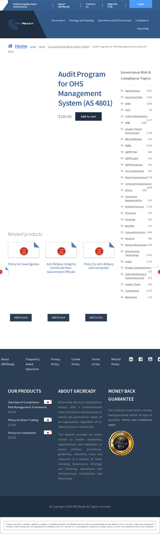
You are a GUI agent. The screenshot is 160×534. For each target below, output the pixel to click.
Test (127, 109)
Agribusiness (132, 90)
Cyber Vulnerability (136, 116)
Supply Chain (133, 284)
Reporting (143, 28)
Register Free (112, 5)
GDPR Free (131, 152)
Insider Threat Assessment (133, 130)
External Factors (134, 206)
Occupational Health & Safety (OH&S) (68, 46)
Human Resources (135, 245)
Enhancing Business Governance (25, 5)
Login (141, 4)
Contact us (90, 5)
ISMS (128, 103)
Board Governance (136, 177)
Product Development (138, 267)
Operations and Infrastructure (115, 20)
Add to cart (88, 116)
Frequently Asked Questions (33, 364)
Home (21, 46)
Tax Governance (134, 171)
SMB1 (128, 145)
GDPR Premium (134, 164)
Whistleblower (133, 139)
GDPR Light (131, 158)
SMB (127, 122)
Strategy (130, 219)
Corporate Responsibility (133, 198)
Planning (130, 213)
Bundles (130, 225)
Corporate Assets (135, 232)
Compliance (142, 20)
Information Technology (132, 253)
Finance (129, 238)
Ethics (128, 190)
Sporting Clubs (134, 97)
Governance (58, 20)
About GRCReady (64, 5)
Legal (33, 46)
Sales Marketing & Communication (135, 276)
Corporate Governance (138, 183)
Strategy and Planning (81, 20)
